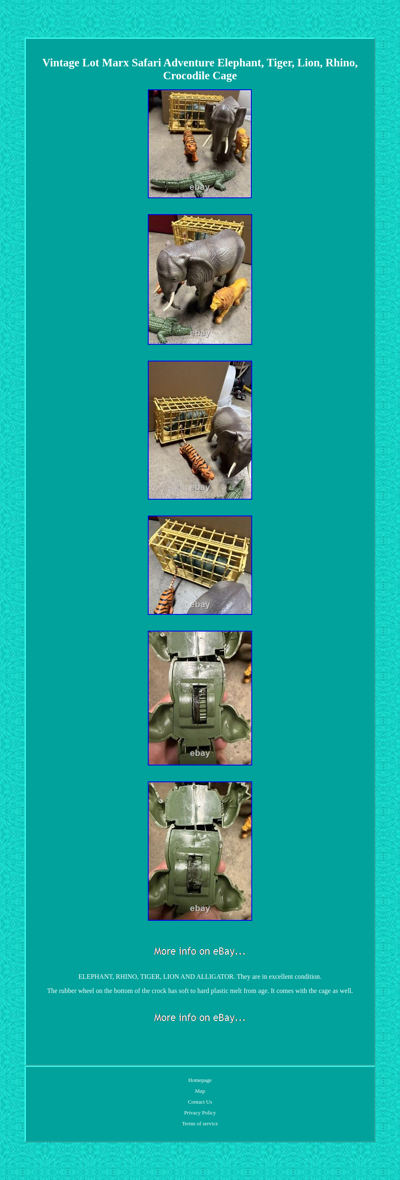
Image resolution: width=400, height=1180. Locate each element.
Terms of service (200, 1123)
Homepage (200, 1080)
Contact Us (200, 1102)
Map (200, 1091)
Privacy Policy (200, 1112)
